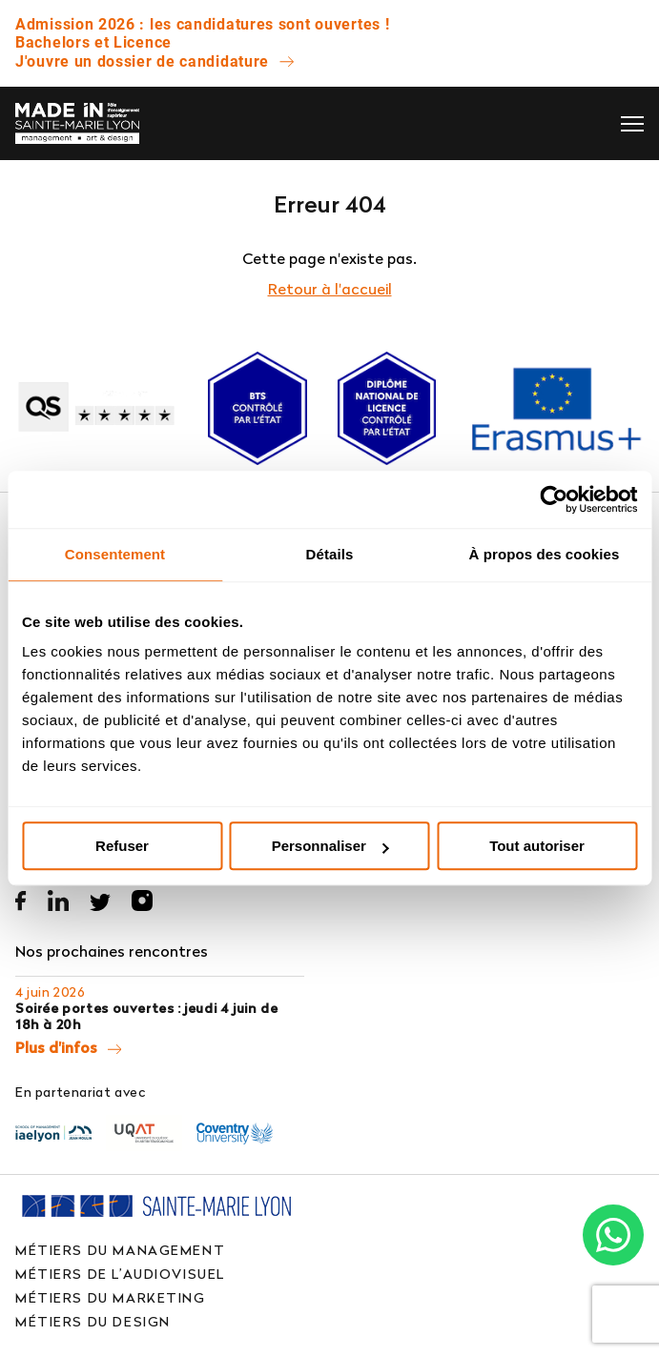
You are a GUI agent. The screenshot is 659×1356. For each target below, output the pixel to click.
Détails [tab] (330, 554)
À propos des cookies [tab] (544, 554)
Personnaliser (330, 846)
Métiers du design (93, 1321)
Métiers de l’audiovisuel (120, 1273)
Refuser (122, 846)
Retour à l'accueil (330, 288)
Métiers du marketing (110, 1297)
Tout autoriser (537, 846)
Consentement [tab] (115, 554)
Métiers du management (120, 1250)
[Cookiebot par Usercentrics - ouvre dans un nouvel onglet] (553, 499)
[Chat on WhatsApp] (613, 1234)
